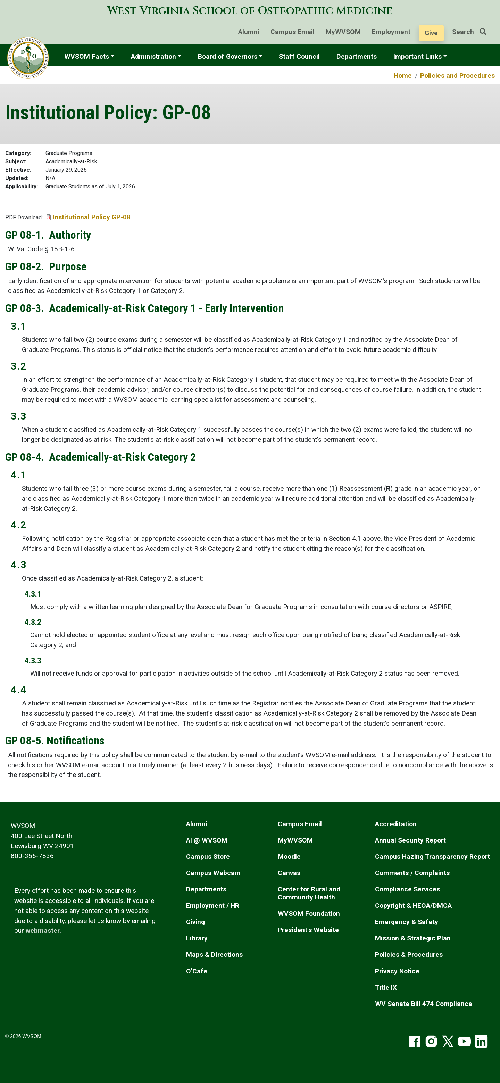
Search (472, 32)
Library (197, 938)
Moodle (289, 857)
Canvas (289, 873)
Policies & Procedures (409, 954)
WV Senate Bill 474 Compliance (423, 1004)
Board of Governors (227, 56)
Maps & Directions (214, 954)
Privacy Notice (397, 971)
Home (403, 75)
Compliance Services (407, 889)
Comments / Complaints (412, 873)
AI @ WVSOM (206, 840)
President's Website (308, 930)
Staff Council (299, 56)
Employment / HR (212, 905)
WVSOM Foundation (309, 913)
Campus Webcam (213, 873)
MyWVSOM (343, 32)
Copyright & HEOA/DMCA (413, 905)
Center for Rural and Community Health (309, 893)
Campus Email (292, 32)
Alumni (248, 32)
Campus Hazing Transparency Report (432, 857)
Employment (391, 32)
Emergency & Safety (406, 922)
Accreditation (396, 824)
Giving (195, 922)
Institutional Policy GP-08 (92, 217)
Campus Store (208, 857)
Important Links (417, 56)
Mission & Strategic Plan (413, 938)
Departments (356, 56)
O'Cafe (196, 971)
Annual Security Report (410, 840)
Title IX (386, 987)
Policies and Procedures (457, 75)
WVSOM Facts (86, 56)
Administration (153, 56)
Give (431, 33)
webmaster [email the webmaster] (43, 930)
